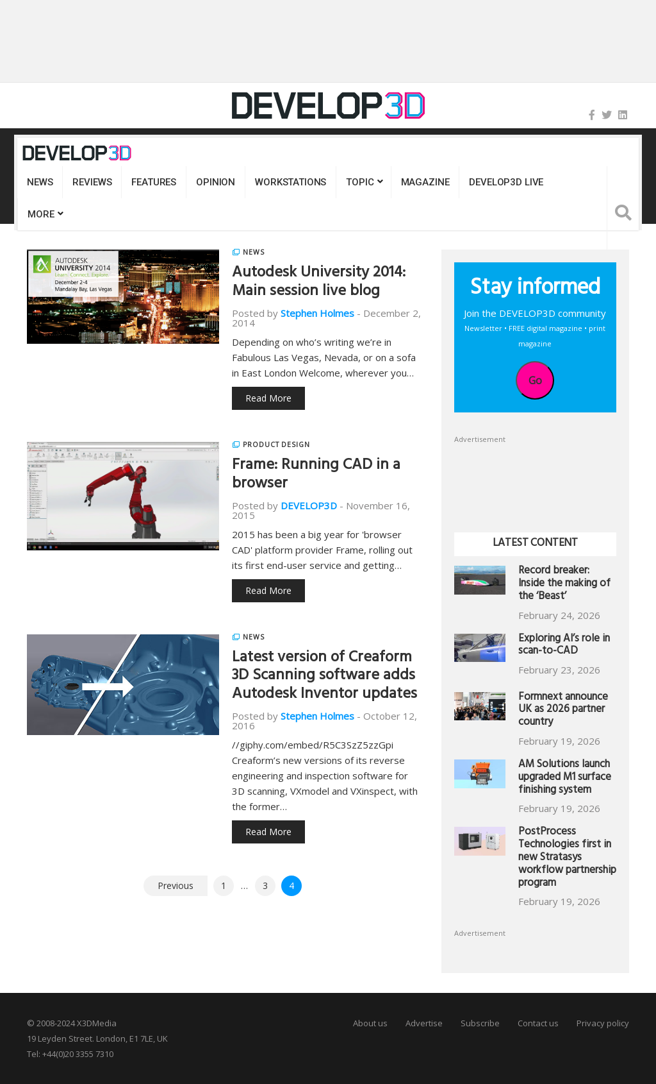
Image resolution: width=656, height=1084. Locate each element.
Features (153, 182)
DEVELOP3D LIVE (506, 182)
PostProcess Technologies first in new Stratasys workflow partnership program (567, 858)
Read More (268, 398)
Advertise (424, 1023)
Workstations (290, 182)
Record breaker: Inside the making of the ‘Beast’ (564, 584)
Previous (175, 885)
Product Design (276, 444)
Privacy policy (603, 1023)
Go (535, 380)
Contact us (538, 1023)
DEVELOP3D (309, 505)
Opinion (215, 182)
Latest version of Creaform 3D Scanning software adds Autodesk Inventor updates (324, 677)
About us (370, 1023)
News (40, 182)
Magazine (425, 182)
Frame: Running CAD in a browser (316, 476)
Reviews (91, 182)
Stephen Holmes (317, 313)
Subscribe (480, 1023)
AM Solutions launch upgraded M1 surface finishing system (564, 778)
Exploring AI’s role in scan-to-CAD (564, 646)
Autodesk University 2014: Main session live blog (319, 283)
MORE (41, 214)
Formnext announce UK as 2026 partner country (563, 711)
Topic (359, 182)
